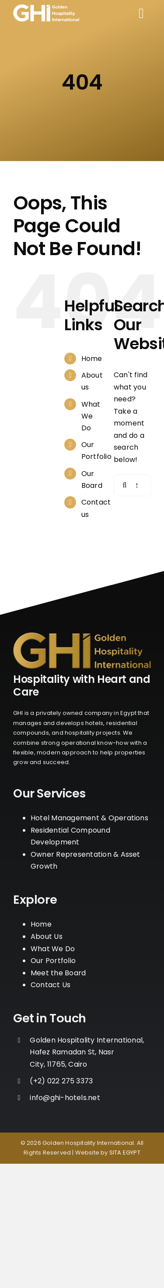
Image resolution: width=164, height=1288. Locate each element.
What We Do (91, 416)
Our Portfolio (53, 961)
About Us (47, 936)
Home (91, 359)
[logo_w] (46, 8)
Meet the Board (58, 973)
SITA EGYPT (124, 1152)
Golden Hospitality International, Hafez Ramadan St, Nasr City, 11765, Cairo (87, 1052)
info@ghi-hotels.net (65, 1098)
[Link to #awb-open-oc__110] (141, 13)
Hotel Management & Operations (89, 818)
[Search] (125, 485)
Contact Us (50, 985)
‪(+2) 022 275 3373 (61, 1081)
